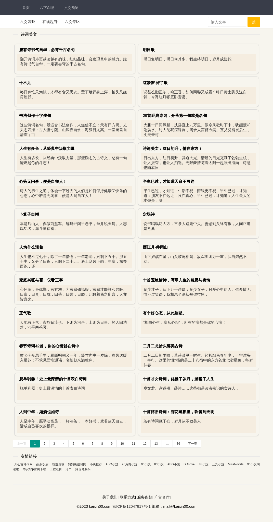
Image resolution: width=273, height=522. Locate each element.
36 (178, 443)
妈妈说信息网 (77, 464)
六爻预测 (71, 8)
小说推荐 (96, 464)
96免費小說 (129, 464)
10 (122, 443)
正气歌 (25, 313)
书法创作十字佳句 (35, 115)
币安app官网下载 (34, 469)
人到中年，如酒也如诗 (39, 411)
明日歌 (149, 49)
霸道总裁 (58, 464)
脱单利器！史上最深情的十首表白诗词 (53, 379)
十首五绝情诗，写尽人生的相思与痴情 (177, 280)
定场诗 (149, 214)
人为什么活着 (31, 247)
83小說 (159, 464)
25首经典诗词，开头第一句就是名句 (175, 115)
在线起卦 (50, 21)
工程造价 (56, 469)
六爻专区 (72, 21)
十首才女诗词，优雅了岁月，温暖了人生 (179, 379)
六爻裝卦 (27, 21)
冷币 (69, 469)
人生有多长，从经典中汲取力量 (47, 148)
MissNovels (235, 464)
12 (144, 443)
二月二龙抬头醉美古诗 (163, 346)
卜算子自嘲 (29, 214)
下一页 (192, 443)
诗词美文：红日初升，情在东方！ (173, 148)
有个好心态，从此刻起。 (165, 313)
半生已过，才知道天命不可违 (169, 181)
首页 (26, 8)
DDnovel (189, 464)
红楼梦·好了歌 (155, 82)
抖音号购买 (82, 469)
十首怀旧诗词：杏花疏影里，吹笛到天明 (179, 411)
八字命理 (47, 8)
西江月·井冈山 (155, 247)
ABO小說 (173, 464)
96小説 (145, 464)
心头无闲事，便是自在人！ (43, 181)
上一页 (21, 443)
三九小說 (218, 464)
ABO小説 (112, 464)
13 (156, 443)
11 (133, 443)
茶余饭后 (42, 464)
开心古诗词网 (23, 464)
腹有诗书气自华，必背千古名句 (47, 49)
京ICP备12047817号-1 (131, 506)
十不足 (25, 82)
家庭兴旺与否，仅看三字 (41, 280)
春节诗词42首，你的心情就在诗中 (49, 346)
